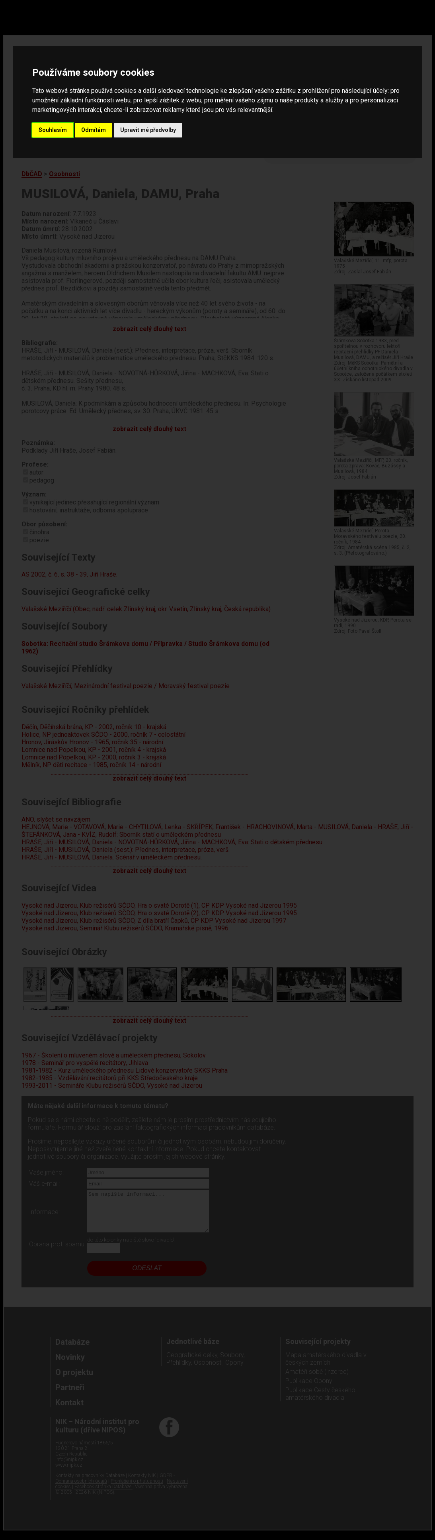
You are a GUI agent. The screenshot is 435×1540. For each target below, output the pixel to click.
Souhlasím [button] (53, 130)
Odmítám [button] (93, 130)
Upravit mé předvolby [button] (148, 130)
